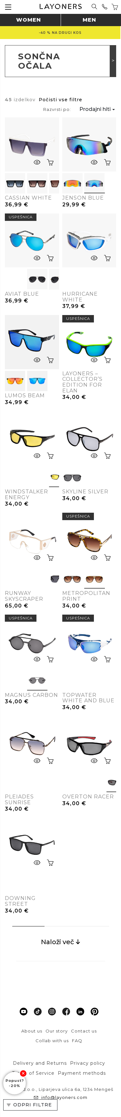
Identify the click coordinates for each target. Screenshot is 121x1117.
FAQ (77, 1040)
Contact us (84, 1030)
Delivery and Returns (40, 1063)
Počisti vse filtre (60, 100)
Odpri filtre (32, 1105)
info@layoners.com (63, 1097)
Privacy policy (87, 1063)
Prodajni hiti (95, 109)
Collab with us (52, 1040)
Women (28, 20)
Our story (56, 1030)
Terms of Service (33, 1073)
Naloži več (60, 942)
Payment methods (82, 1073)
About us (31, 1030)
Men (89, 20)
